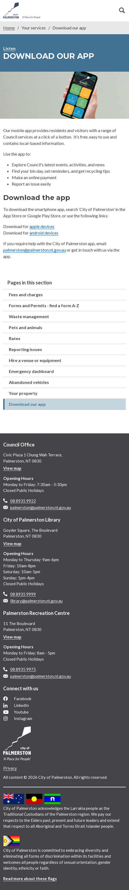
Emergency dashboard (31, 371)
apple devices (41, 226)
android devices (43, 232)
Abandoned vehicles (29, 382)
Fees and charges (26, 294)
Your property (23, 393)
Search (122, 10)
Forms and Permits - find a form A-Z (44, 305)
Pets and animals (25, 327)
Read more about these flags (30, 878)
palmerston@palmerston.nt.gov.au (34, 249)
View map (12, 468)
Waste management (29, 316)
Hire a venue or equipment (35, 360)
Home (9, 27)
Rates (14, 338)
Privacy (10, 768)
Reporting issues (25, 349)
